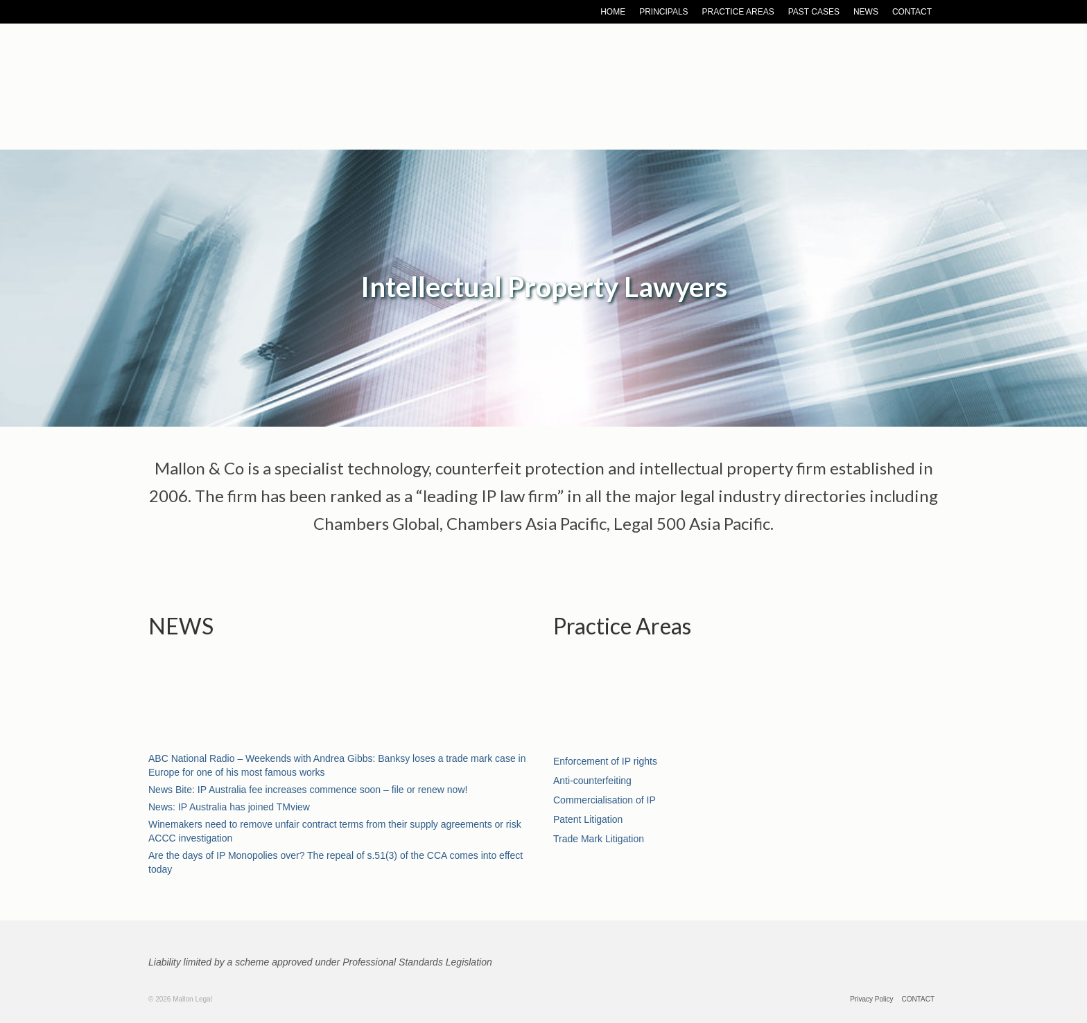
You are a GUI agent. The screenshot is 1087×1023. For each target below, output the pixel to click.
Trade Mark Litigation (598, 838)
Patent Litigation (588, 819)
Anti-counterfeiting (592, 780)
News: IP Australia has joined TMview (229, 806)
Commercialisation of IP (604, 800)
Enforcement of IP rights (605, 761)
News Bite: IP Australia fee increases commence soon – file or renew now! (307, 789)
